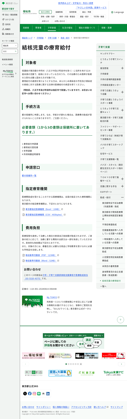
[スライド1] (66, 364)
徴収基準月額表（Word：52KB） (41, 260)
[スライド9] (71, 364)
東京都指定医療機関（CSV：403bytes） (44, 214)
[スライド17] (75, 364)
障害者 (38, 27)
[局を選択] (10, 45)
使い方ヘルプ (100, 406)
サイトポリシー (43, 406)
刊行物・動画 (99, 16)
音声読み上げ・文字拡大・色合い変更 (75, 2)
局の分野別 (45, 12)
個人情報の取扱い (61, 406)
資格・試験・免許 (48, 16)
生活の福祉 (67, 27)
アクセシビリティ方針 (81, 406)
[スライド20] (78, 364)
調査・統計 (84, 16)
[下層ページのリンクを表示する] (122, 68)
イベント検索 (7, 64)
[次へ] (121, 364)
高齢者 (26, 27)
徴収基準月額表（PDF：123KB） (41, 255)
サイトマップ (117, 406)
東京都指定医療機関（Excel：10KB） (43, 209)
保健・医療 (106, 27)
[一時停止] (81, 364)
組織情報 (59, 12)
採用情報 (72, 12)
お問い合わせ (60, 21)
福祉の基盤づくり (87, 27)
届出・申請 (86, 12)
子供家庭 (52, 27)
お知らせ (45, 21)
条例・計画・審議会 (67, 16)
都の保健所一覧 (29, 175)
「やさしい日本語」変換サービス (91, 7)
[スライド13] (73, 364)
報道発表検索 (7, 59)
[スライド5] (68, 364)
